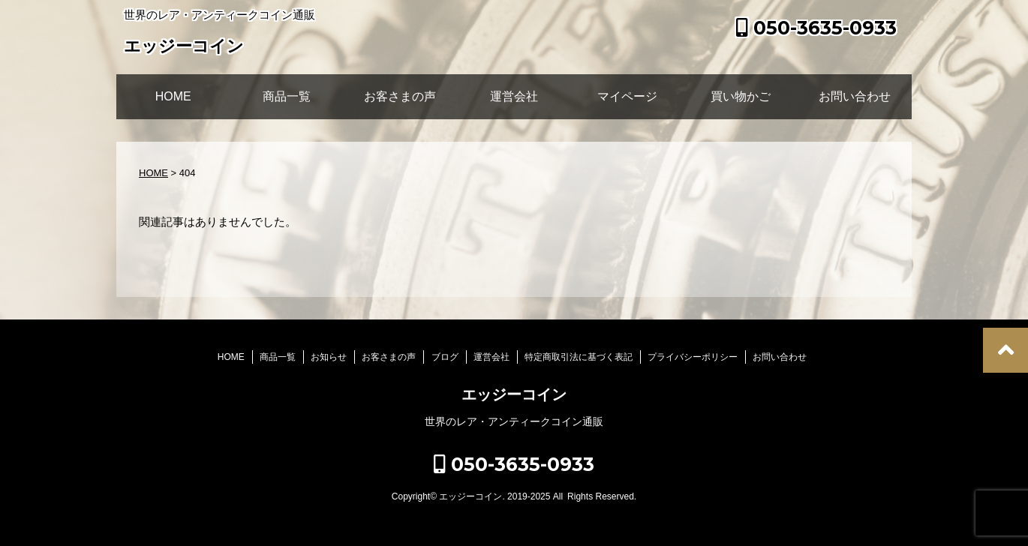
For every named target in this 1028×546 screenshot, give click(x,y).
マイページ (627, 96)
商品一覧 (287, 96)
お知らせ (329, 357)
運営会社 (514, 96)
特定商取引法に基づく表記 (579, 357)
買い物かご (741, 96)
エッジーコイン (184, 47)
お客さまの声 (400, 96)
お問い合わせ (855, 96)
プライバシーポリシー (693, 357)
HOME (173, 96)
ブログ (444, 357)
